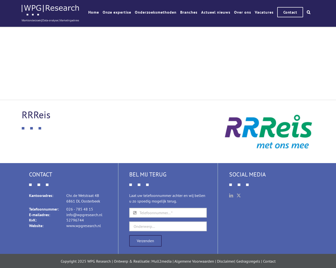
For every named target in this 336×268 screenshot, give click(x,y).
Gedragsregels (248, 261)
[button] (309, 12)
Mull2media (161, 261)
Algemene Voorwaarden (194, 261)
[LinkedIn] (231, 195)
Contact (269, 261)
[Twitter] (239, 195)
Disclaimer (225, 261)
